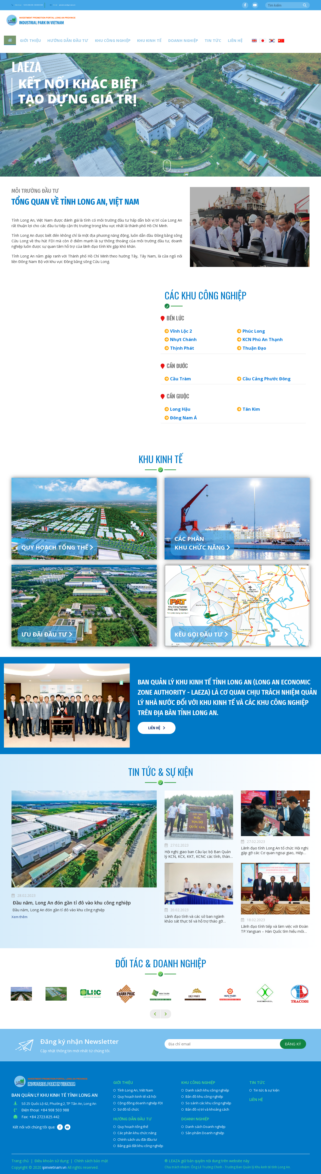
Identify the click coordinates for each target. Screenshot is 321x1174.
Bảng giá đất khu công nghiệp (138, 1145)
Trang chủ (20, 1160)
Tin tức (189, 42)
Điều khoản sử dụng (52, 1160)
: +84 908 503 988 (54, 1109)
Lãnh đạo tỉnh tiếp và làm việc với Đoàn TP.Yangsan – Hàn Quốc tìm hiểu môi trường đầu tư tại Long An (274, 929)
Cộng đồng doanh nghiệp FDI (138, 1103)
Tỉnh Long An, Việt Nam (133, 1090)
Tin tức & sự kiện (264, 1090)
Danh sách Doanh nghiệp (203, 1126)
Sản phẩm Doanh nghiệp (202, 1133)
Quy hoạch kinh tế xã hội (134, 1096)
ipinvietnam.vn (54, 1167)
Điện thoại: (46, 5)
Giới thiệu (28, 42)
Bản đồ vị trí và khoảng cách (205, 1109)
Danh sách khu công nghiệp (205, 1090)
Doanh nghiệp (163, 42)
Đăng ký (292, 1045)
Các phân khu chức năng (134, 1133)
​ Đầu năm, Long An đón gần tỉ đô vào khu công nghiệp (80, 903)
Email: (118, 5)
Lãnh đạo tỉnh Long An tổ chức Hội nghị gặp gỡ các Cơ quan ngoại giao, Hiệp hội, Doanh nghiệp (274, 850)
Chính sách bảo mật (91, 1160)
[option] (160, 88)
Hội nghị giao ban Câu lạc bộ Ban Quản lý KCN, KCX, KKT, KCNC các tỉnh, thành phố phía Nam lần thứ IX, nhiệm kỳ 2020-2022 (198, 854)
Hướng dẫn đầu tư (61, 42)
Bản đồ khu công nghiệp (202, 1096)
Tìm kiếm (305, 5)
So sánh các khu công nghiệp (206, 1103)
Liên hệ (208, 42)
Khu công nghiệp (102, 42)
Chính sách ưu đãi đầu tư (135, 1139)
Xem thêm (19, 917)
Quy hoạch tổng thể (130, 1126)
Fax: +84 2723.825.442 (40, 1116)
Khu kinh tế (134, 42)
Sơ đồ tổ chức (126, 1109)
